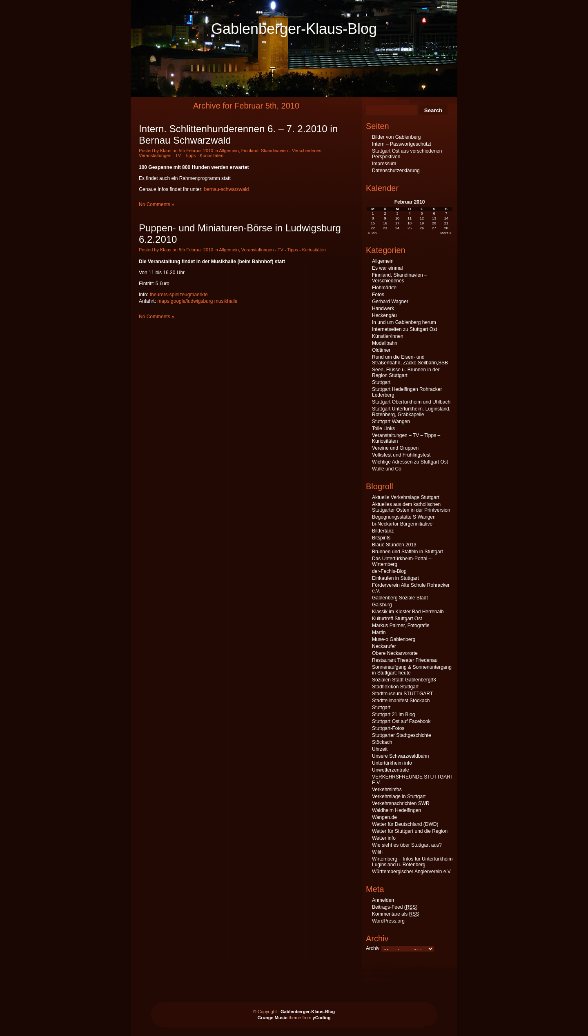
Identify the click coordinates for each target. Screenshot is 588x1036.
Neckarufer (384, 646)
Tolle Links (383, 428)
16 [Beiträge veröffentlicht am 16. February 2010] (385, 223)
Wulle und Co (386, 469)
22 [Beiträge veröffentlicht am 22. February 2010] (373, 228)
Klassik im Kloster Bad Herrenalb (407, 612)
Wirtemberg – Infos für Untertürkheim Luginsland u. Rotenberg (412, 861)
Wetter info (384, 838)
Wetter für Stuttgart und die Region (410, 831)
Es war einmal (387, 268)
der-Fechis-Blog (389, 571)
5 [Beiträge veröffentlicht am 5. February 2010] (422, 213)
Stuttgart (381, 382)
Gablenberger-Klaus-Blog (294, 28)
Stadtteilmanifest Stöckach (401, 700)
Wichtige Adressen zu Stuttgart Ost (410, 462)
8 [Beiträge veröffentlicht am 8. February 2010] (373, 218)
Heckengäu (384, 315)
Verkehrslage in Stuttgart (398, 796)
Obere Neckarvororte (395, 653)
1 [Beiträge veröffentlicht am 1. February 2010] (373, 213)
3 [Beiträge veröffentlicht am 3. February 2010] (397, 213)
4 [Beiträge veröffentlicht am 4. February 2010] (409, 213)
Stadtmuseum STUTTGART (402, 694)
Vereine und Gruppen (395, 448)
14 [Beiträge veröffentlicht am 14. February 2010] (446, 218)
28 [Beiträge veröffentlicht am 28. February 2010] (446, 228)
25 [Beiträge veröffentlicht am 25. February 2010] (410, 228)
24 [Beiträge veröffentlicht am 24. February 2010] (397, 228)
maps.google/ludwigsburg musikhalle (197, 301)
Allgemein (228, 150)
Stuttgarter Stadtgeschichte (401, 735)
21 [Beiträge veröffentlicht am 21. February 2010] (446, 223)
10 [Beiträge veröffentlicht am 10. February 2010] (397, 218)
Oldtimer (381, 350)
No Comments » (156, 204)
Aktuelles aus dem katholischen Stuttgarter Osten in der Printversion (411, 507)
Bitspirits (381, 538)
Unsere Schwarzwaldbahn (400, 756)
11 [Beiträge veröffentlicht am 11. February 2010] (410, 218)
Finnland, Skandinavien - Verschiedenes (281, 150)
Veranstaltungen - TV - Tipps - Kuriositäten (181, 155)
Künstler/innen (387, 336)
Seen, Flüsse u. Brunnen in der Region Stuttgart (405, 372)
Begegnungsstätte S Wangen (404, 517)
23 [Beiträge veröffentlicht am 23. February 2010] (385, 228)
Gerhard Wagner (390, 301)
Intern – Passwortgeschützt (401, 144)
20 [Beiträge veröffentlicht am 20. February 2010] (434, 223)
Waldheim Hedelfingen (396, 810)
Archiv (372, 948)
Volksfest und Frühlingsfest (401, 455)
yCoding (322, 1017)
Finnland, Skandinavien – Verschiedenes (399, 278)
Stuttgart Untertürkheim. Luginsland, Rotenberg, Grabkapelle (411, 411)
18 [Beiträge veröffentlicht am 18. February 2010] (410, 223)
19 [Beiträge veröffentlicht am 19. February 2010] (422, 223)
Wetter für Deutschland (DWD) (405, 824)
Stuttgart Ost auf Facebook (401, 721)
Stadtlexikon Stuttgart (395, 687)
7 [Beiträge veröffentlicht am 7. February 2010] (446, 213)
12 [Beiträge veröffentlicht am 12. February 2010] (422, 218)
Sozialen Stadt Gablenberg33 (404, 680)
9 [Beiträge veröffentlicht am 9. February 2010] (385, 218)
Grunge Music (272, 1017)
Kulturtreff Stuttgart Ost (397, 618)
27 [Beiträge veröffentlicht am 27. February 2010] (434, 228)
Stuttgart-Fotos (388, 728)
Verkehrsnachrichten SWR (401, 803)
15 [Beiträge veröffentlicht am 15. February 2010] (373, 223)
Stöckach (382, 742)
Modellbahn (384, 343)
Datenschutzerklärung (396, 170)
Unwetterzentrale (390, 770)
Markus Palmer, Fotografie (401, 625)
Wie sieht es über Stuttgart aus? (407, 845)
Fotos (378, 294)
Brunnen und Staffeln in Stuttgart (407, 552)
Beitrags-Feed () (394, 907)
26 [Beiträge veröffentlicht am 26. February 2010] (422, 228)
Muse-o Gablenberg (393, 639)
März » (446, 233)
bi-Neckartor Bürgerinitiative (402, 524)
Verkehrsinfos (387, 789)
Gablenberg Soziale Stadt (400, 598)
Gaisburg (382, 605)
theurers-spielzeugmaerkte (179, 294)
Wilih (377, 852)
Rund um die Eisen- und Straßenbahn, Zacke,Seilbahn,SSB (410, 360)
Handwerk (383, 308)
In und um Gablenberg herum (404, 322)
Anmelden (383, 900)
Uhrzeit (380, 749)
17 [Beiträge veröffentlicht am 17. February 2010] (397, 223)
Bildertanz (383, 531)
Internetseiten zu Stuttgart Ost (404, 329)
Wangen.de (384, 817)
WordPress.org (388, 921)
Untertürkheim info (392, 763)
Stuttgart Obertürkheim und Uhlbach (411, 402)
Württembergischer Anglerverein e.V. (412, 871)
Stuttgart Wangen (391, 421)
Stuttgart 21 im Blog (393, 714)
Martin (378, 632)
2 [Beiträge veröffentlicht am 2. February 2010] (385, 213)
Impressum (384, 163)
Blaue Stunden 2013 (394, 545)
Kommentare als (395, 914)
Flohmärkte (384, 288)
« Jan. (373, 233)
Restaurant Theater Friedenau (405, 660)
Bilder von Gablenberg (396, 137)
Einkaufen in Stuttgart (395, 578)
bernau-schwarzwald (226, 189)
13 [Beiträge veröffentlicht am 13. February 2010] (434, 218)
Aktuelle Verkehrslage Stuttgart (405, 497)
